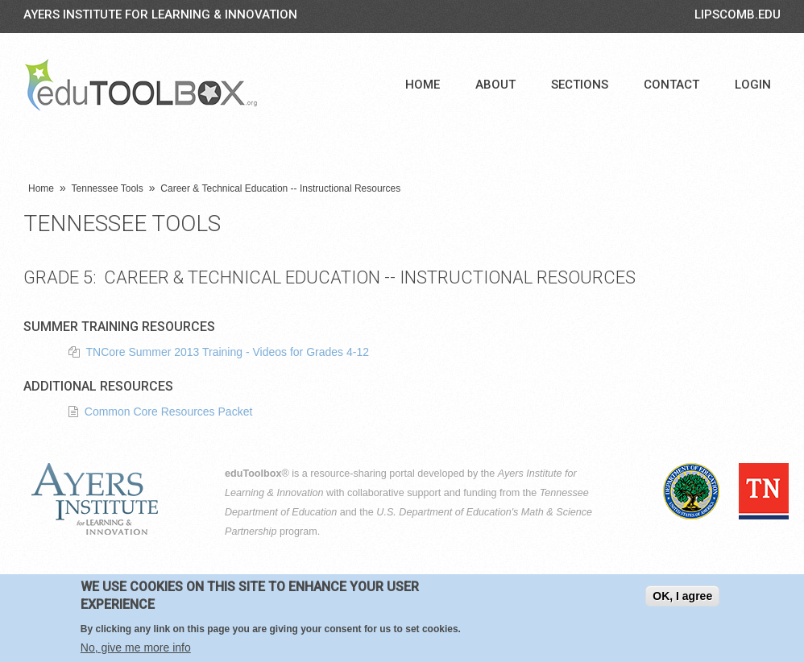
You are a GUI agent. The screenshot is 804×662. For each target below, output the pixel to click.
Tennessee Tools (107, 188)
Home (422, 84)
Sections (579, 84)
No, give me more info (136, 650)
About (495, 84)
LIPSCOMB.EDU (737, 14)
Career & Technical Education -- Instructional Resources (280, 188)
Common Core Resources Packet (169, 411)
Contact (671, 84)
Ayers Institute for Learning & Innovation (160, 14)
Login (753, 84)
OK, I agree (682, 600)
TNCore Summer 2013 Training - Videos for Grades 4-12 (227, 351)
